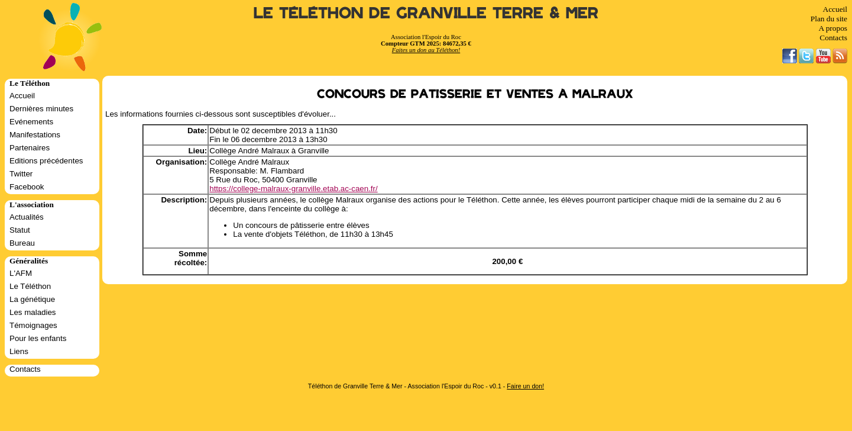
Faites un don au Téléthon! (426, 50)
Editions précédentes (46, 160)
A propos (832, 28)
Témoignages (33, 325)
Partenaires (29, 147)
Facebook (26, 186)
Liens (18, 351)
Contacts (833, 37)
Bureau (22, 243)
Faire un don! (525, 386)
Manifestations (34, 134)
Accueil (835, 9)
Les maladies (32, 312)
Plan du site (829, 18)
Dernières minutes (41, 108)
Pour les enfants (37, 338)
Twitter (21, 173)
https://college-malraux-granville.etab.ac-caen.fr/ (293, 188)
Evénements (31, 121)
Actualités (26, 217)
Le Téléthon (30, 286)
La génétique (32, 299)
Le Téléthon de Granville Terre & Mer (426, 13)
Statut (19, 230)
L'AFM (20, 273)
